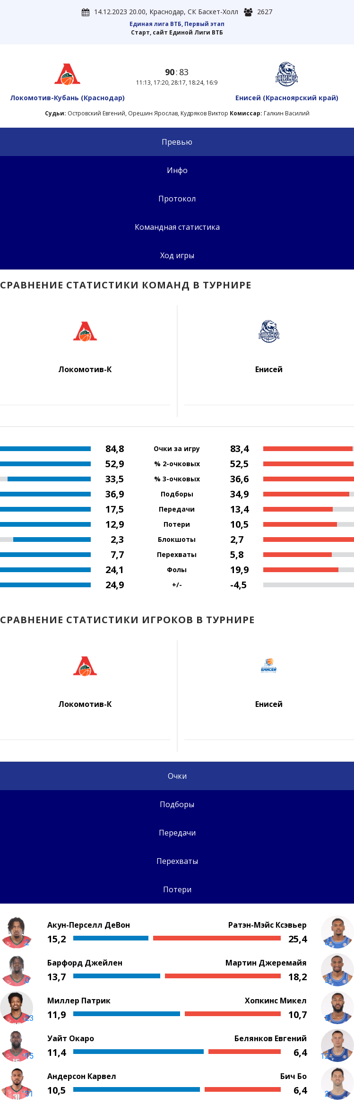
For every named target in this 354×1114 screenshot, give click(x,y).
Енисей (286, 97)
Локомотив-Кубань (67, 97)
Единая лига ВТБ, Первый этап (177, 24)
